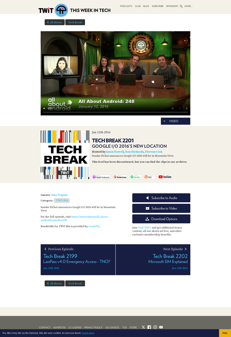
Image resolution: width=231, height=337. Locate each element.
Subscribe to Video (161, 208)
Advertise (59, 327)
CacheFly (93, 226)
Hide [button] (225, 333)
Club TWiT (144, 227)
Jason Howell (115, 152)
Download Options (161, 219)
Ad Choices (112, 327)
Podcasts (126, 6)
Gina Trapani (59, 195)
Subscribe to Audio (161, 198)
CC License (75, 327)
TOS (124, 327)
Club (138, 6)
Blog (146, 6)
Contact (44, 327)
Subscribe (158, 6)
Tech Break (75, 22)
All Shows (54, 22)
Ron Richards (134, 152)
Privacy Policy (93, 327)
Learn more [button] (88, 333)
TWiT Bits (62, 200)
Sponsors (172, 6)
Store (133, 327)
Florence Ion (153, 152)
